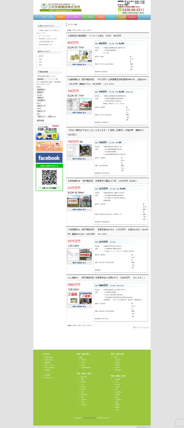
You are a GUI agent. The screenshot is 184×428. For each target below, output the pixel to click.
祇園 (82, 397)
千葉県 (81, 357)
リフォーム (111, 17)
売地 (40, 59)
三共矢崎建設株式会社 (89, 418)
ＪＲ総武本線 (83, 377)
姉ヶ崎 (83, 387)
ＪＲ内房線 (82, 382)
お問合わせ (132, 17)
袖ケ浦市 (118, 370)
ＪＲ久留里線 (83, 394)
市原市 (83, 362)
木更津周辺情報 (44, 42)
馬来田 (117, 407)
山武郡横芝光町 (86, 367)
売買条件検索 (48, 360)
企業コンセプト (49, 365)
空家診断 (100, 17)
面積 (74, 30)
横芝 (82, 379)
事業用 (41, 56)
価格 (69, 30)
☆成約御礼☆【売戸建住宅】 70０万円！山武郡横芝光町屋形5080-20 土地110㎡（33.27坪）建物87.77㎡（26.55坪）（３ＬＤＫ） (107, 81)
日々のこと (42, 36)
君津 (82, 392)
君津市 (83, 365)
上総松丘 (84, 404)
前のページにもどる (141, 327)
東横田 (117, 404)
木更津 (83, 389)
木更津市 (84, 360)
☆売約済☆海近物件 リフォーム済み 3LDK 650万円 (94, 36)
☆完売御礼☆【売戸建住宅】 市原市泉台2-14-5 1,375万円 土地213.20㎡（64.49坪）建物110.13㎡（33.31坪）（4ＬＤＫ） (108, 231)
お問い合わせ (48, 377)
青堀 (116, 389)
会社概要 (121, 17)
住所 (83, 30)
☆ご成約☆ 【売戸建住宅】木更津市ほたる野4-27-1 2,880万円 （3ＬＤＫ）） (107, 278)
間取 (79, 30)
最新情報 (60, 17)
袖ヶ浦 (117, 384)
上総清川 (84, 399)
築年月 (89, 30)
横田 (116, 402)
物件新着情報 (43, 44)
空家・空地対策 (88, 17)
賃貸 (40, 65)
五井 (82, 384)
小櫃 (82, 402)
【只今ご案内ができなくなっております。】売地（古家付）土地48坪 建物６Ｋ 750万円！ (107, 132)
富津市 (117, 367)
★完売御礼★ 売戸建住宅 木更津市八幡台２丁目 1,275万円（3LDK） (103, 181)
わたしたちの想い (73, 17)
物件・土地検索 (48, 17)
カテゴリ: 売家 (72, 24)
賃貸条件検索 (48, 357)
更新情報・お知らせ (46, 39)
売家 (40, 62)
